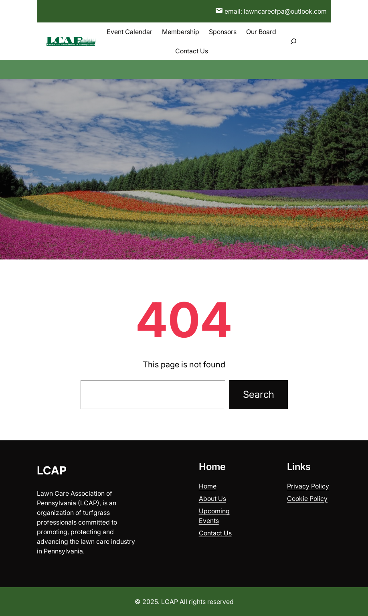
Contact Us (215, 533)
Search (258, 394)
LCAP (52, 470)
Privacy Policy (308, 486)
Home (207, 486)
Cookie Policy (307, 498)
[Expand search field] (293, 41)
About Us (212, 498)
